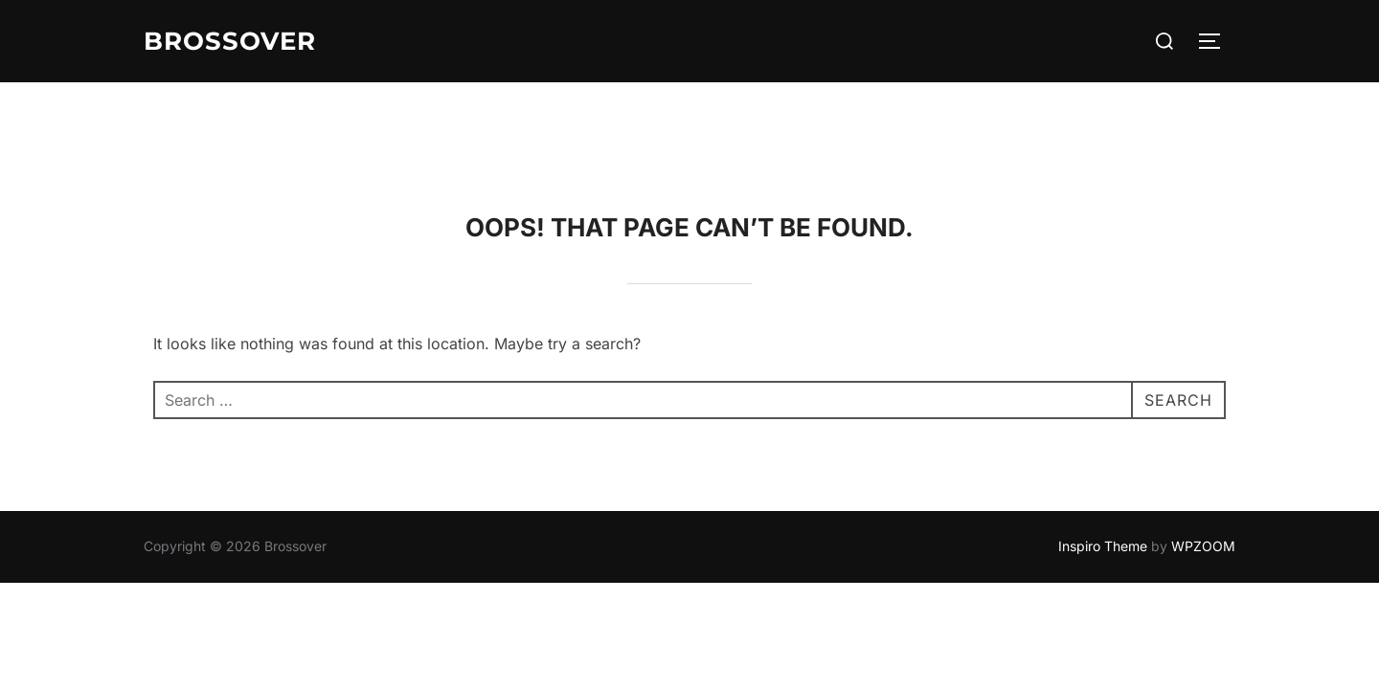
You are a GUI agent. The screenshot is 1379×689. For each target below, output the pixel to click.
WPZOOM (1203, 464)
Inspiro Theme (1102, 464)
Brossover (230, 41)
